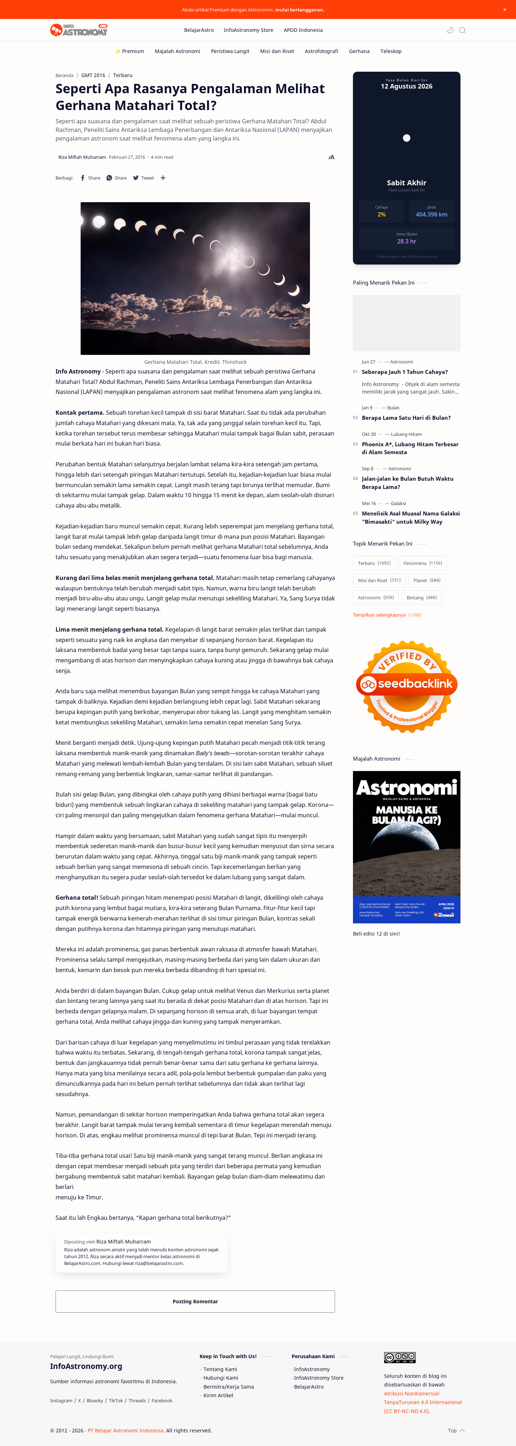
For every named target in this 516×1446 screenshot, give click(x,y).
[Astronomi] (401, 361)
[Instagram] (61, 1400)
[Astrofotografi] (321, 51)
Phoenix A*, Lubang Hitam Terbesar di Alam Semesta (410, 448)
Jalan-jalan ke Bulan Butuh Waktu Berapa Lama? (408, 482)
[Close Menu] (505, 9)
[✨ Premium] (129, 51)
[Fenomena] (422, 563)
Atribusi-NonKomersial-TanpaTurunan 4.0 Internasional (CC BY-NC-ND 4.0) (423, 1402)
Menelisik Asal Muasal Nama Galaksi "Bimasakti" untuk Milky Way (411, 517)
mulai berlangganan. (300, 9)
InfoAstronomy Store (319, 1377)
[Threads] (137, 1400)
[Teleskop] (391, 51)
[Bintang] (422, 597)
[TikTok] (116, 1400)
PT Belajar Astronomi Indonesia (125, 1430)
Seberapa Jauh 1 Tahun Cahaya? (405, 371)
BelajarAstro (309, 1386)
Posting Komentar (195, 1301)
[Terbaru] (374, 563)
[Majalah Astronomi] (177, 51)
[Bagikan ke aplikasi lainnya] (163, 178)
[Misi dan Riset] (277, 51)
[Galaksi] (398, 503)
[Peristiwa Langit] (230, 51)
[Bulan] (393, 407)
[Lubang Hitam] (406, 434)
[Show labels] (388, 615)
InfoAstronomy (312, 1369)
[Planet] (426, 580)
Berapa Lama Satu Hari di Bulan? (406, 417)
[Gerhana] (359, 51)
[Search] (462, 30)
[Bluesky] (95, 1400)
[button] (450, 30)
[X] (79, 1400)
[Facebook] (162, 1400)
